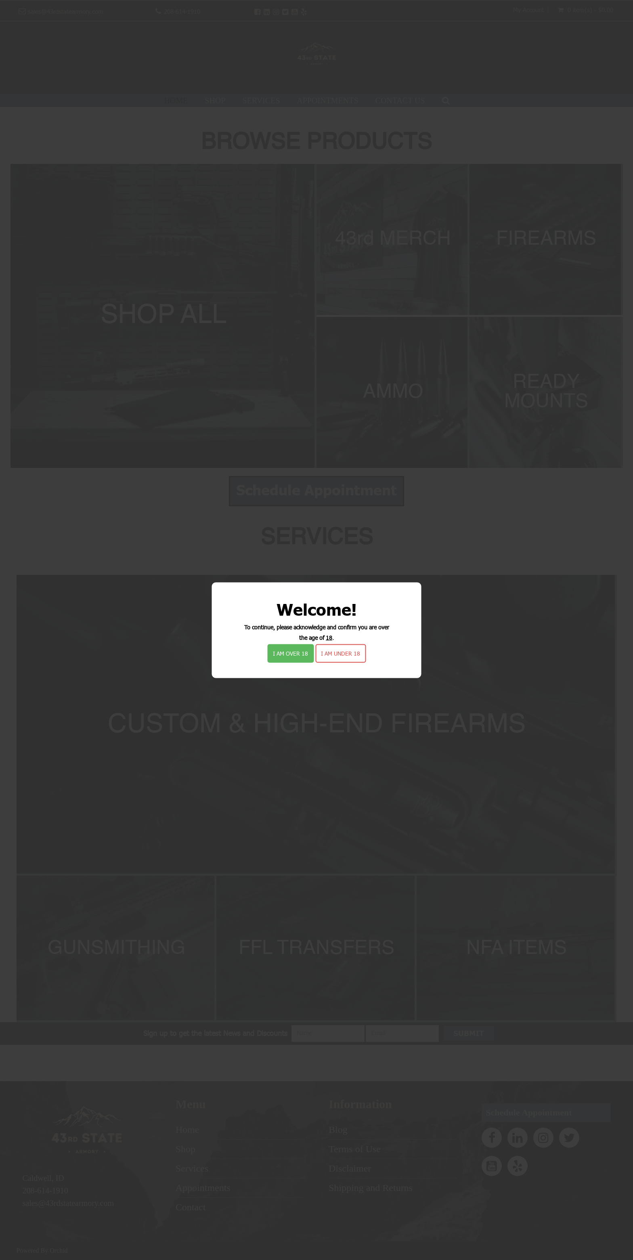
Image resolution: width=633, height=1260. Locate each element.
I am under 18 (340, 653)
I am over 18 (290, 653)
